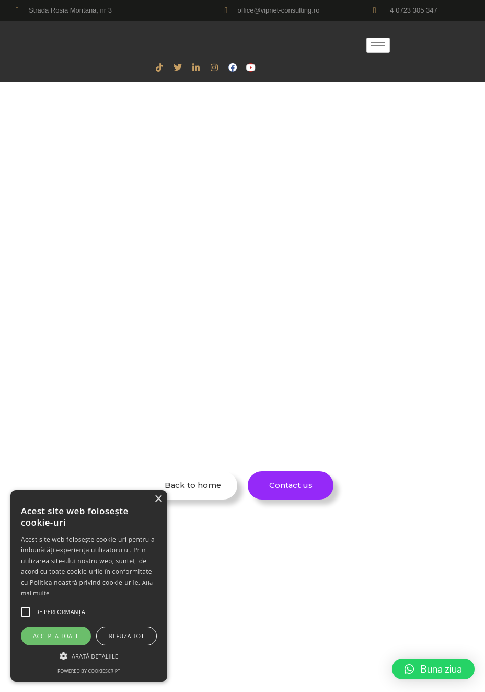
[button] (433, 669)
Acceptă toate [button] (56, 636)
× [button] (158, 499)
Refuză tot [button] (126, 636)
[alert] (88, 586)
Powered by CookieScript (88, 670)
